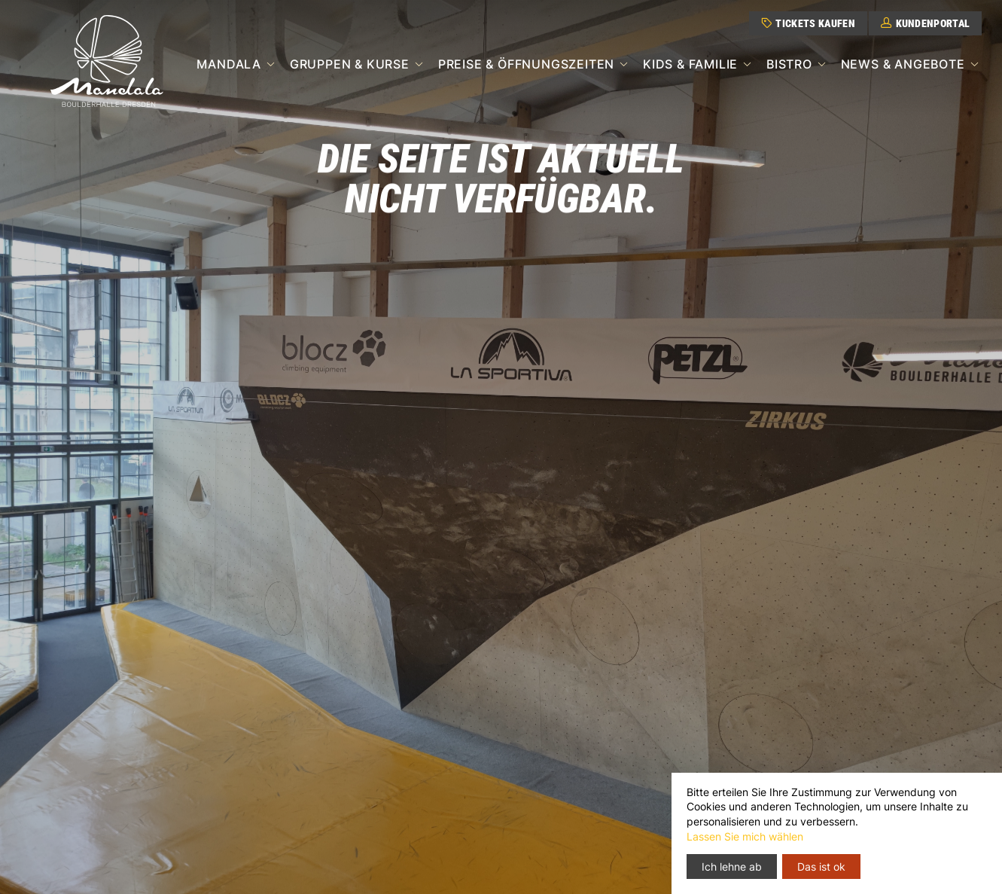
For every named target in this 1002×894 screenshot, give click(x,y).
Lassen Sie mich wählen (745, 836)
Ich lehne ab (732, 866)
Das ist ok (821, 866)
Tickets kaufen (808, 23)
